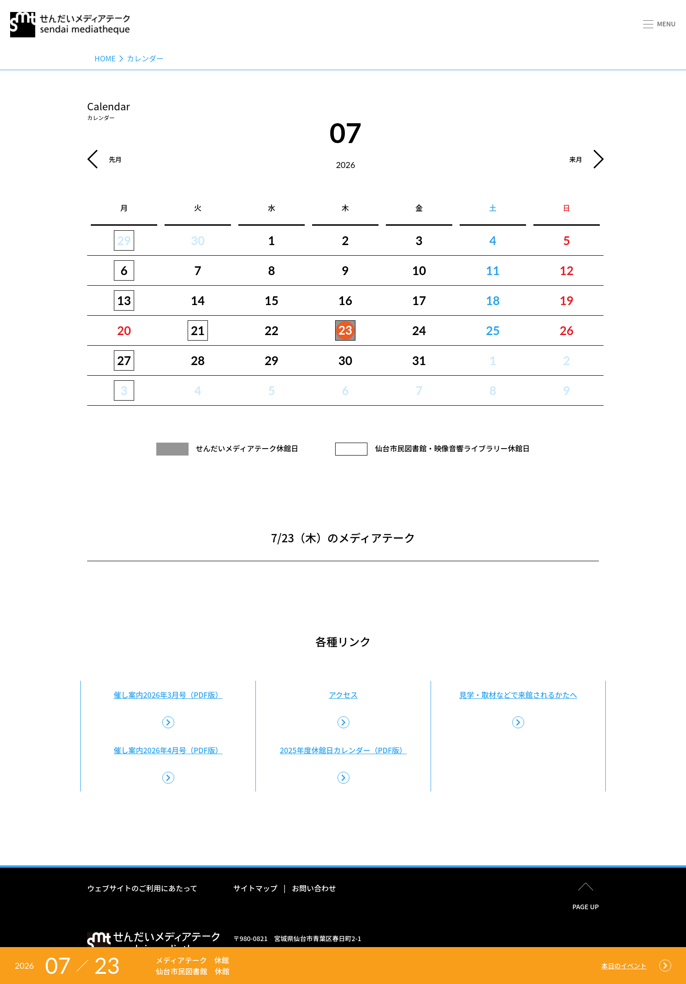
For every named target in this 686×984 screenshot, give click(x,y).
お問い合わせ (314, 888)
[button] (658, 25)
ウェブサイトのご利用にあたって (142, 888)
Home (105, 58)
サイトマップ (255, 888)
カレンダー (145, 58)
